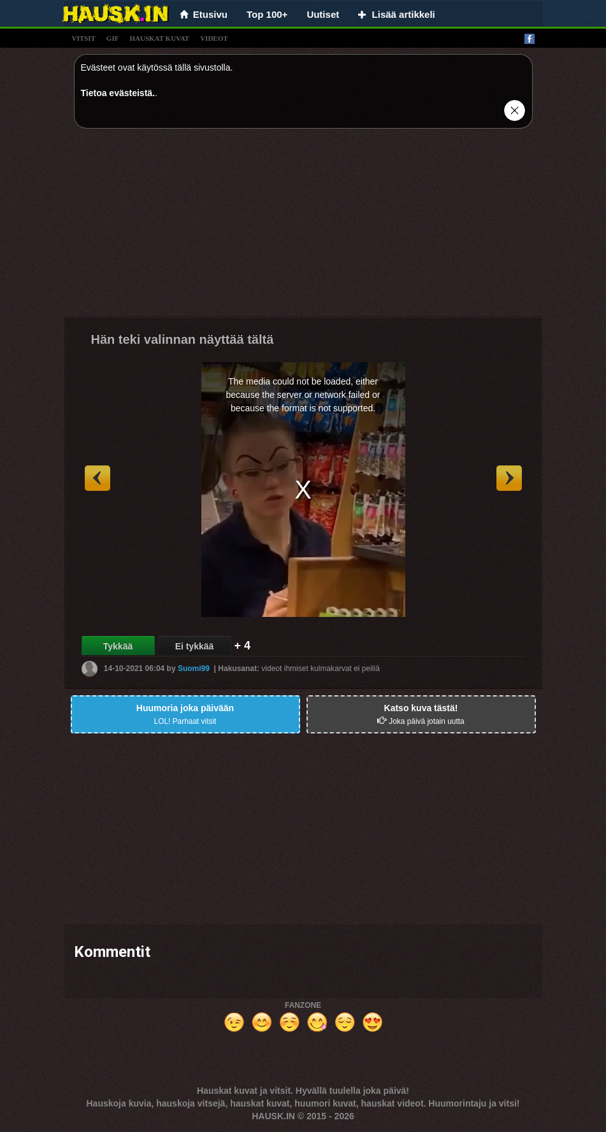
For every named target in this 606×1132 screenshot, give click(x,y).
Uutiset (323, 14)
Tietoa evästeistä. (118, 93)
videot (213, 38)
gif (112, 38)
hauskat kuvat (159, 38)
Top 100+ (267, 14)
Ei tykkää (194, 646)
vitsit (84, 38)
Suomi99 (194, 668)
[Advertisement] (303, 227)
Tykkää (118, 646)
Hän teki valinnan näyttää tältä (182, 339)
